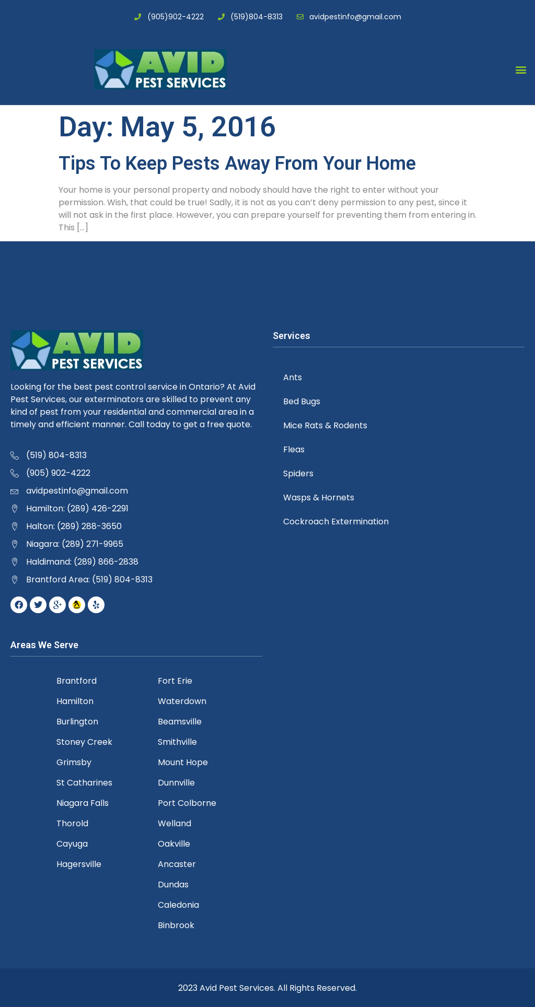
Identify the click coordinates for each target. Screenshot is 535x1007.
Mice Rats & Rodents (325, 425)
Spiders (298, 473)
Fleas (294, 449)
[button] (521, 69)
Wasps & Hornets (318, 497)
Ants (292, 377)
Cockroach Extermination (336, 522)
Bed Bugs (301, 401)
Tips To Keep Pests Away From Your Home (237, 163)
